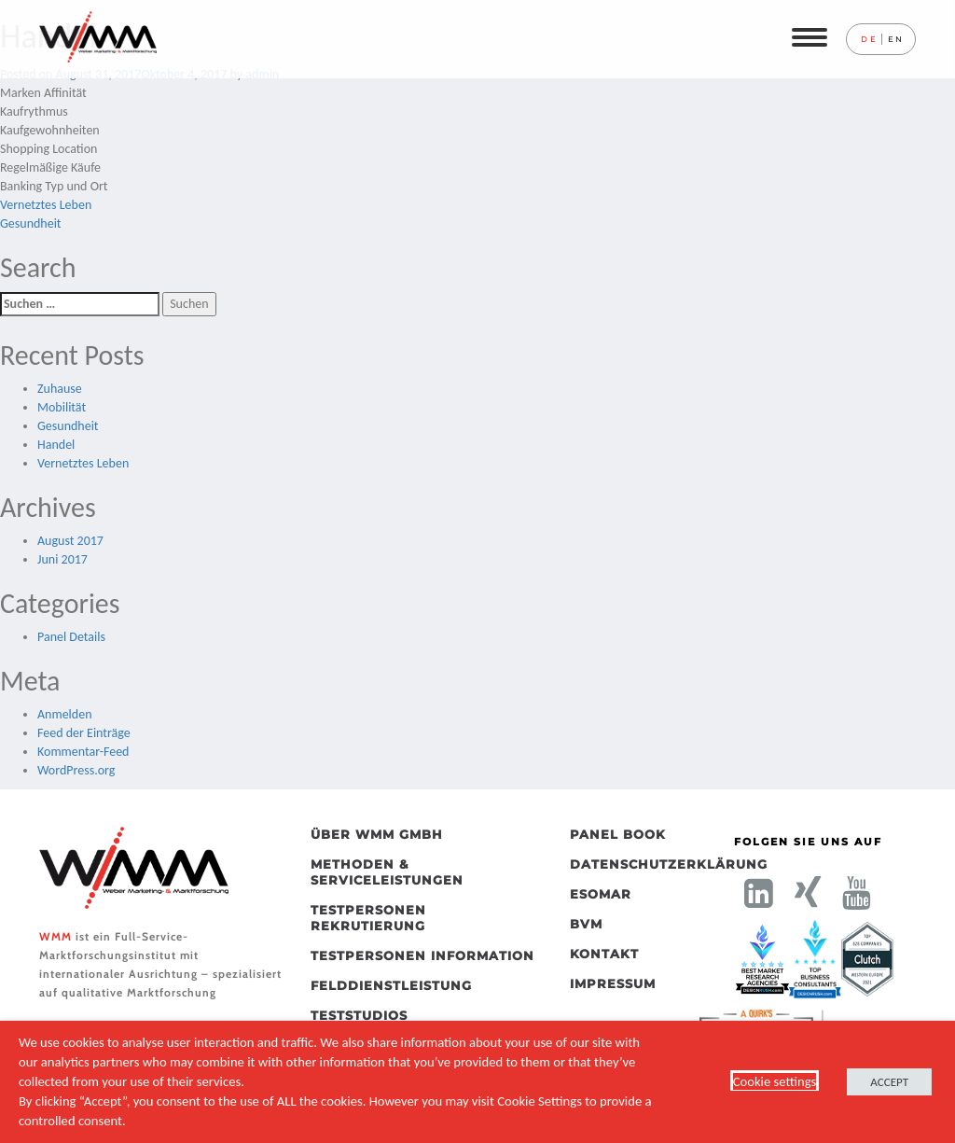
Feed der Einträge (84, 733)
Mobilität (61, 407)
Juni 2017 (62, 559)
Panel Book (618, 834)
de (869, 39)
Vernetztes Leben (45, 205)
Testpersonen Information (422, 955)
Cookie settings (775, 1081)
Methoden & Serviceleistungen (387, 872)
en (896, 39)
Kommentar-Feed (83, 752)
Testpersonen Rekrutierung (368, 917)
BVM (586, 923)
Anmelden (64, 714)
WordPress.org (76, 770)
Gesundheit (31, 223)
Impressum (613, 983)
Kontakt (604, 953)
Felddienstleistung (391, 985)
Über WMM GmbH (377, 834)
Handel (56, 445)
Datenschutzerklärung (620, 864)
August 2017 (70, 541)
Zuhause (59, 389)
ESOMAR (600, 893)
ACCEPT (889, 1082)
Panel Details (71, 637)
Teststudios (359, 1015)
